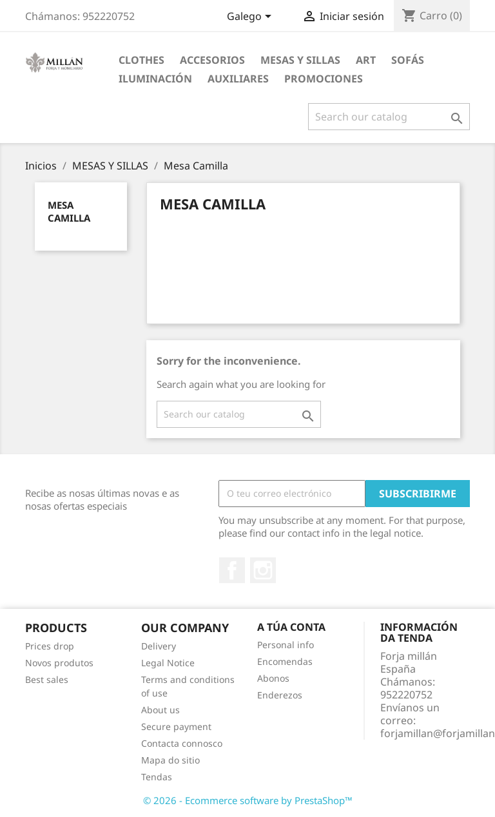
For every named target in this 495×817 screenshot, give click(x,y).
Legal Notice (168, 663)
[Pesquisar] (389, 116)
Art (366, 60)
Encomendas (285, 661)
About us (160, 710)
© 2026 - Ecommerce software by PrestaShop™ (248, 800)
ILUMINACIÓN (155, 79)
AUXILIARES (238, 79)
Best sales (46, 679)
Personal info (285, 645)
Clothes (141, 60)
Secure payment (176, 726)
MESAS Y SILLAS (300, 60)
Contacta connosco (181, 743)
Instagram (263, 570)
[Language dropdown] (251, 17)
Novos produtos (59, 663)
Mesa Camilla (69, 211)
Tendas (156, 777)
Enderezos (279, 695)
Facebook (232, 570)
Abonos (273, 678)
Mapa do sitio (170, 760)
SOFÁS (407, 60)
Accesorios (212, 60)
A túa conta (291, 627)
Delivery (158, 646)
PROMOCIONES (323, 79)
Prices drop (49, 646)
